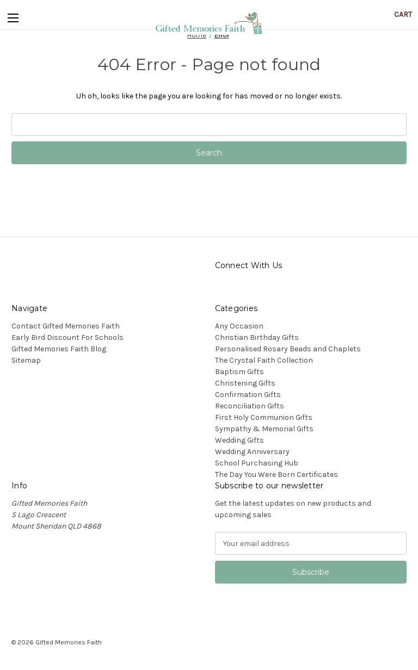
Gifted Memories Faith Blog (58, 348)
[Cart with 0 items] (403, 14)
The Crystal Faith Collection (264, 360)
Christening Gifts (245, 383)
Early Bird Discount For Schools (67, 337)
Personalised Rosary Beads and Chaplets (288, 348)
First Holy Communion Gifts (263, 417)
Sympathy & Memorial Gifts (264, 428)
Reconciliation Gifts (249, 406)
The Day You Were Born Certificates (276, 474)
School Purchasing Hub (256, 463)
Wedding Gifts (239, 440)
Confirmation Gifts (248, 394)
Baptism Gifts (239, 371)
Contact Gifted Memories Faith (65, 326)
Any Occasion (239, 326)
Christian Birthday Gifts (257, 337)
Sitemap (26, 360)
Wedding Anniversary (252, 451)
